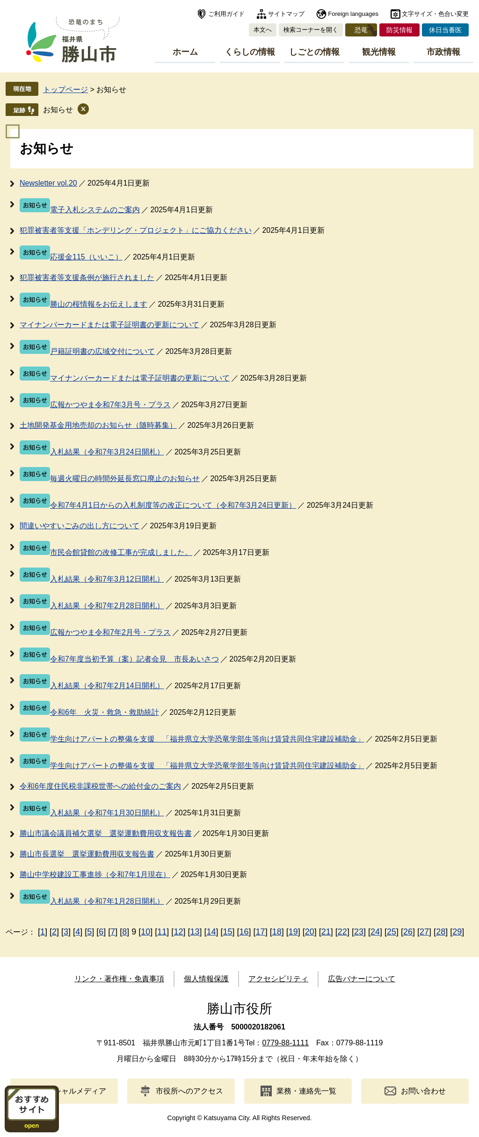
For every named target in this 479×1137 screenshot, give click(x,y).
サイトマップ (286, 13)
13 (194, 931)
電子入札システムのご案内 (95, 210)
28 (440, 931)
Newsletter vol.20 (48, 183)
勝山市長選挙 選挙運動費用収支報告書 (87, 854)
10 (145, 931)
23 (358, 931)
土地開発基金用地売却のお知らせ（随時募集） (98, 425)
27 (424, 931)
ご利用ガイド (226, 13)
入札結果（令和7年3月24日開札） (107, 452)
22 (342, 931)
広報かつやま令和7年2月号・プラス (110, 632)
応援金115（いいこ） (86, 257)
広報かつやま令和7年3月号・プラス (110, 405)
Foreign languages (353, 13)
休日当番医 (445, 30)
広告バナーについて (361, 979)
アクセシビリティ (278, 979)
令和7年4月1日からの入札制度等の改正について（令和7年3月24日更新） (173, 505)
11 (162, 931)
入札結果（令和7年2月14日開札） (107, 686)
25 (391, 931)
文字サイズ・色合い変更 (435, 13)
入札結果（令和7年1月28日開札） (107, 901)
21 (326, 931)
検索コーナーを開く (310, 29)
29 (457, 931)
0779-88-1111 (285, 1043)
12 (178, 931)
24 (375, 931)
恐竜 (361, 30)
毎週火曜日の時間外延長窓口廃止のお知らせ (125, 478)
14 (211, 931)
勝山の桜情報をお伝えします (98, 304)
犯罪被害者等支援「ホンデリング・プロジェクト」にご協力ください (136, 230)
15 (227, 931)
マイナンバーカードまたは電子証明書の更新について (109, 325)
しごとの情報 (314, 52)
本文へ (263, 29)
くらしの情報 (250, 52)
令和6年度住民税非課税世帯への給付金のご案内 (100, 786)
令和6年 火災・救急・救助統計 (104, 712)
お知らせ (58, 110)
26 (408, 931)
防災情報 (399, 30)
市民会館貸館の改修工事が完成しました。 (121, 552)
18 (277, 931)
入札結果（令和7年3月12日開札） (107, 579)
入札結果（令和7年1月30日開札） (107, 813)
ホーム (185, 52)
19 (293, 931)
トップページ (65, 90)
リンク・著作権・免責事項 (119, 979)
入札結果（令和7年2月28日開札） (107, 606)
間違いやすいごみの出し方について (79, 526)
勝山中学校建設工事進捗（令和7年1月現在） (95, 874)
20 (309, 931)
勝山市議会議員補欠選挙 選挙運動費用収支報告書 (106, 833)
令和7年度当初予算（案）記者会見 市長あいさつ (134, 659)
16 (244, 931)
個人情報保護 (206, 979)
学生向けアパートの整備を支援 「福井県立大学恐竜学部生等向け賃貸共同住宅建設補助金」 (207, 739)
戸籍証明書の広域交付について (102, 351)
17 (260, 931)
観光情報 (379, 52)
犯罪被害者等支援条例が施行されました (87, 277)
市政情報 (443, 52)
